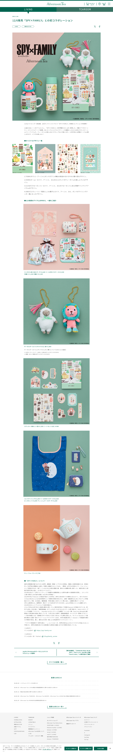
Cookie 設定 (100, 748)
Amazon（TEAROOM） (53, 739)
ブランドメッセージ (89, 724)
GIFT (15, 729)
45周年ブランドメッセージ (91, 722)
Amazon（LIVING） (52, 730)
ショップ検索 (50, 717)
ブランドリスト (88, 726)
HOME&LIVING (18, 720)
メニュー (30, 724)
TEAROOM (31, 717)
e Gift (30, 733)
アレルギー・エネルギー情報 (35, 736)
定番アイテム (17, 726)
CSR (15, 733)
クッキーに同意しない (86, 748)
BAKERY (30, 720)
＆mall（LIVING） (52, 732)
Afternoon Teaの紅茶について (36, 731)
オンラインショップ (52, 720)
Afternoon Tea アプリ (72, 720)
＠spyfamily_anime (50, 636)
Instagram (87, 735)
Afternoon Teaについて (90, 717)
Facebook (87, 730)
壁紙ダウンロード (71, 723)
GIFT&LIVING (17, 722)
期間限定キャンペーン (34, 729)
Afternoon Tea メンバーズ (73, 717)
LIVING (16, 717)
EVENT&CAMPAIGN (19, 731)
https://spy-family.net (44, 630)
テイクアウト (31, 726)
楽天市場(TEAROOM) (52, 736)
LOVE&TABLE (32, 722)
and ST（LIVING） (52, 734)
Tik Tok (86, 739)
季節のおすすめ (18, 724)
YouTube (86, 737)
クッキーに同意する (71, 748)
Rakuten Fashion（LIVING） (55, 727)
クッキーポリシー (47, 749)
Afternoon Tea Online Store (54, 723)
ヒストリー (87, 720)
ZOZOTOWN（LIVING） (53, 725)
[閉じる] (110, 748)
